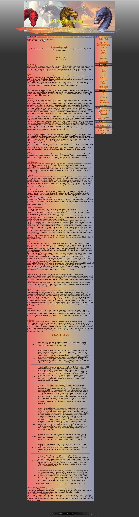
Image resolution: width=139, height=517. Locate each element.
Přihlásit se (28, 1)
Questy (103, 53)
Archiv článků (103, 62)
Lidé (103, 70)
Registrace (103, 100)
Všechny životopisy (103, 66)
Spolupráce (103, 58)
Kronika (103, 50)
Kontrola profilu (103, 102)
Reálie (104, 52)
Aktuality (104, 57)
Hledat (103, 92)
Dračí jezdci (103, 78)
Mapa (103, 94)
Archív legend (103, 87)
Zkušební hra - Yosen (103, 45)
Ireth (102, 133)
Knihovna (103, 47)
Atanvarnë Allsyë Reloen (102, 127)
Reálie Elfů (33, 37)
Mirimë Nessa (102, 128)
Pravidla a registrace (103, 44)
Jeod (102, 123)
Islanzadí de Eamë (102, 125)
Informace (103, 42)
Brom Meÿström (62, 59)
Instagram (103, 112)
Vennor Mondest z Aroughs (103, 130)
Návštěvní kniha (104, 105)
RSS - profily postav (103, 119)
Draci (103, 76)
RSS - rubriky (103, 117)
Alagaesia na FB (103, 110)
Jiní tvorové (103, 81)
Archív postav (103, 86)
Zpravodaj (103, 114)
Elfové (104, 74)
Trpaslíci (103, 71)
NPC (103, 83)
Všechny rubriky (103, 39)
